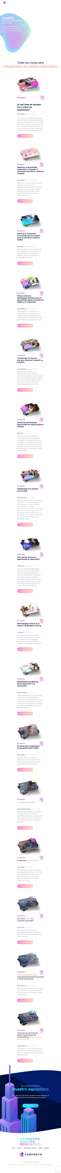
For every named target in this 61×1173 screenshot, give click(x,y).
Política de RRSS (48, 1164)
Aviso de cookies (13, 1164)
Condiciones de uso (37, 1164)
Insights (40, 1148)
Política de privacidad (24, 1164)
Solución (19, 1148)
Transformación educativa (30, 1148)
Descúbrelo (25, 136)
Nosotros (46, 1148)
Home (13, 1148)
